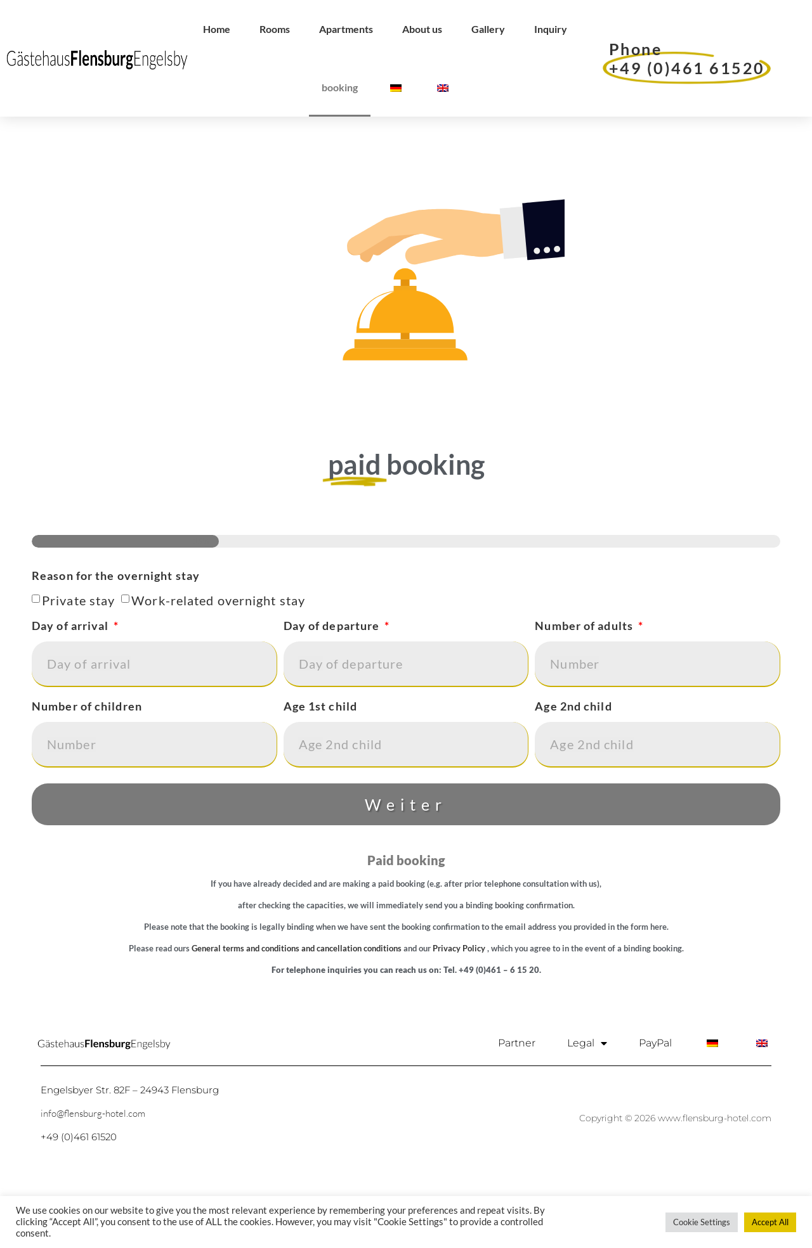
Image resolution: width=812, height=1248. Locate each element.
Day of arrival (72, 686)
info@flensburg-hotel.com (93, 1172)
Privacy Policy (459, 1006)
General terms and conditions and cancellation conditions (297, 1006)
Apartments (346, 29)
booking (340, 87)
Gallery (488, 29)
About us (422, 29)
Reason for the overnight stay (116, 636)
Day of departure (333, 686)
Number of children (87, 766)
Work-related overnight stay (218, 658)
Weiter (406, 862)
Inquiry (550, 29)
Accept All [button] (770, 1222)
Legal (587, 1101)
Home (216, 29)
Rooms (274, 29)
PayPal (655, 1101)
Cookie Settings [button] (701, 1222)
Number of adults (585, 686)
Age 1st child (320, 766)
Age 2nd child (573, 766)
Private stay (78, 658)
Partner (516, 1101)
